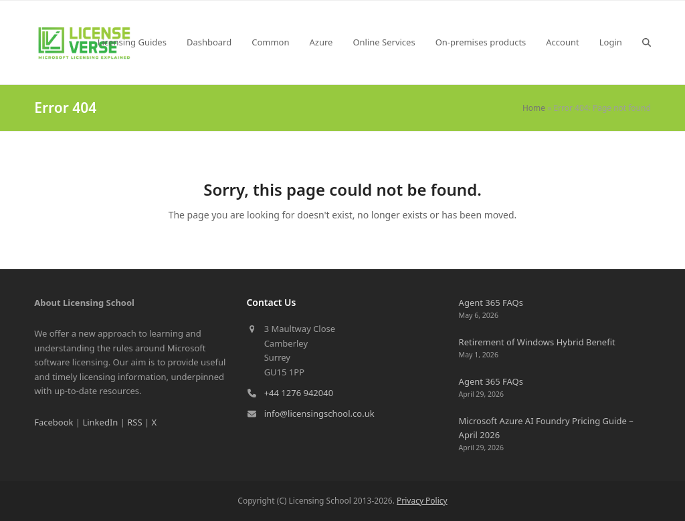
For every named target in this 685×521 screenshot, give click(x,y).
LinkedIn (100, 422)
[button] (646, 42)
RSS (134, 422)
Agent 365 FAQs (491, 303)
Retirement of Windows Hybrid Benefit (537, 342)
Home (533, 108)
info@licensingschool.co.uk (319, 413)
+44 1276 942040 (298, 393)
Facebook (53, 422)
